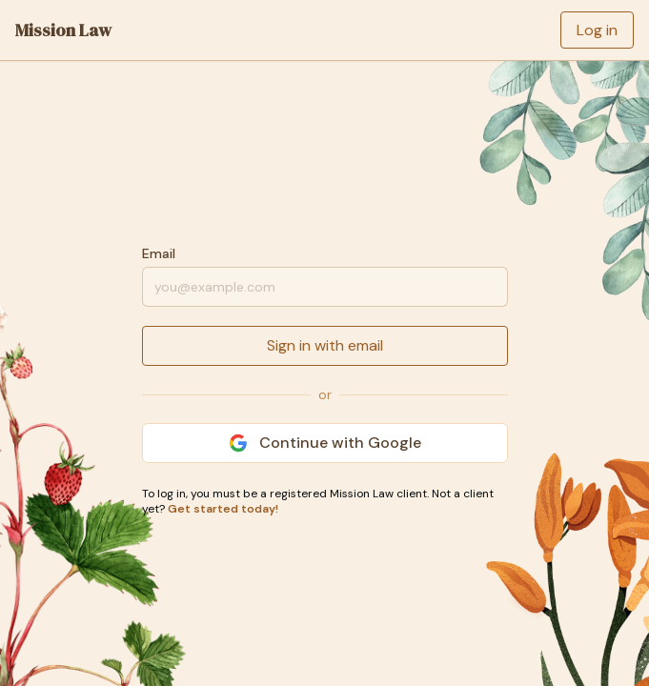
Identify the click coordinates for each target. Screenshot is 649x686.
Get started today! (223, 508)
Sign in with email (325, 345)
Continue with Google (325, 443)
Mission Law (63, 30)
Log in (597, 30)
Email (158, 253)
